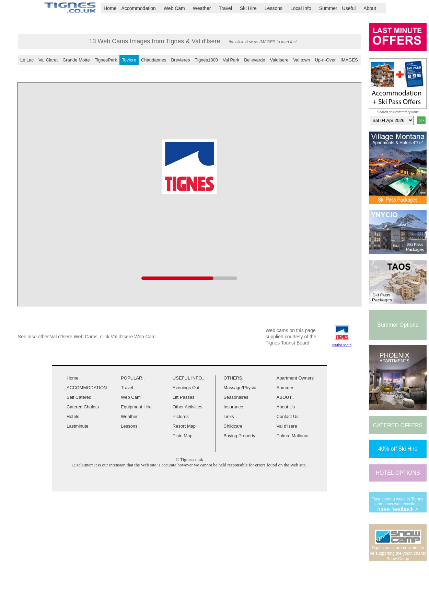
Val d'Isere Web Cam (133, 336)
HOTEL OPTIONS (398, 473)
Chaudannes (153, 60)
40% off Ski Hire (397, 449)
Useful (351, 8)
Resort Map (184, 426)
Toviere (129, 60)
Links (228, 416)
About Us (286, 406)
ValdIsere (279, 60)
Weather (205, 8)
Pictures (181, 416)
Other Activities (187, 406)
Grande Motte (76, 60)
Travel (228, 8)
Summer (328, 8)
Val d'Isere (287, 426)
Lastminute (78, 426)
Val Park (231, 60)
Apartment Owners (295, 378)
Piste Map (183, 435)
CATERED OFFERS (398, 425)
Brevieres (180, 60)
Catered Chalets (83, 406)
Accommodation (141, 8)
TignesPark (106, 60)
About (372, 8)
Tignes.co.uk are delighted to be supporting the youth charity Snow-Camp (398, 553)
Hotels (73, 416)
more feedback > (397, 509)
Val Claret (48, 60)
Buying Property (239, 435)
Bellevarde (254, 60)
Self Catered (79, 397)
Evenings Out (186, 387)
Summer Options (397, 325)
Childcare (232, 426)
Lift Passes (184, 397)
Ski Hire (251, 8)
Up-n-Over (325, 60)
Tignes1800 (206, 60)
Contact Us (288, 416)
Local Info (303, 8)
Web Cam (177, 8)
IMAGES (349, 60)
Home (110, 8)
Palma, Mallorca (293, 435)
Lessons (276, 8)
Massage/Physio (239, 387)
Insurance (233, 406)
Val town (301, 60)
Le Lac (27, 60)
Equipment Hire (136, 406)
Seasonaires (235, 397)
